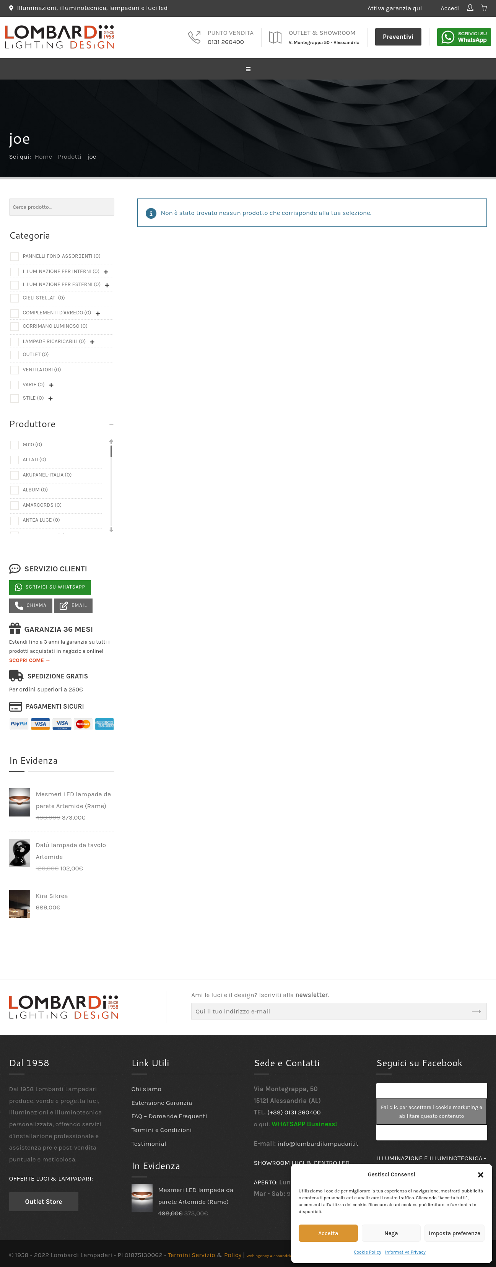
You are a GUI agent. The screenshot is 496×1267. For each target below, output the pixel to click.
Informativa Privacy (405, 1252)
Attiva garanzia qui (397, 7)
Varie (34, 383)
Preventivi (398, 35)
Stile (33, 396)
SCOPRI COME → (30, 659)
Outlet (36, 353)
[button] (481, 1175)
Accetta (328, 1233)
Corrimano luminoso (55, 324)
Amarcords (42, 503)
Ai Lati (35, 458)
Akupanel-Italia (47, 473)
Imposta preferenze (454, 1233)
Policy (232, 1253)
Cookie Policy (367, 1252)
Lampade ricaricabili (54, 340)
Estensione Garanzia (162, 1101)
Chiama (31, 604)
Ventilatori (42, 368)
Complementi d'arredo (57, 311)
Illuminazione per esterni (62, 283)
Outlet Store (43, 1200)
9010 (32, 443)
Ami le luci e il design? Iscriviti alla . (260, 993)
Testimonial (149, 1142)
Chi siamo (146, 1087)
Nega (391, 1233)
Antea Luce (41, 519)
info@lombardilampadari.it (318, 1142)
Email (73, 604)
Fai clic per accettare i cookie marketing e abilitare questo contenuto (431, 1110)
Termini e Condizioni (162, 1128)
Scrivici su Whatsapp (50, 586)
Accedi (449, 7)
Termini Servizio (191, 1253)
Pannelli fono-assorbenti (62, 255)
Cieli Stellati (44, 296)
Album (35, 488)
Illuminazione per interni (61, 270)
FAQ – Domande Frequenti (169, 1115)
